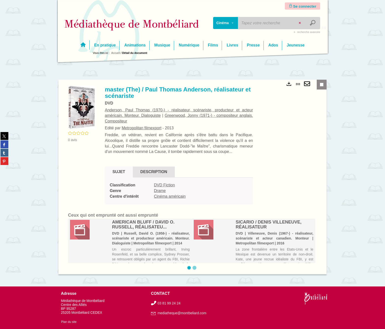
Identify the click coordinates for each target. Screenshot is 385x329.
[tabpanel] (179, 190)
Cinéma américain (170, 196)
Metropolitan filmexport (141, 128)
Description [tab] (153, 172)
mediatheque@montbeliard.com (182, 313)
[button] (81, 107)
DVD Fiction (164, 185)
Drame (160, 191)
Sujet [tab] (118, 172)
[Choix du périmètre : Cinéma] (225, 23)
